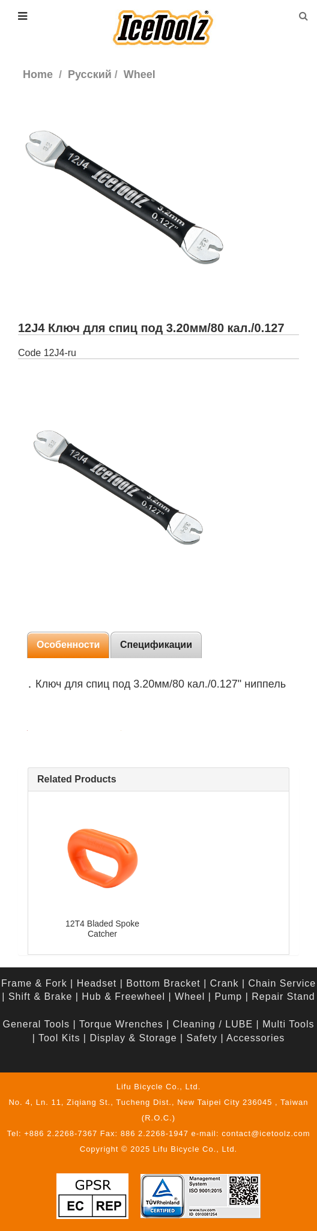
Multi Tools (288, 1024)
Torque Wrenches (121, 1024)
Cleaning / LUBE (213, 1024)
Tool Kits (59, 1038)
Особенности (68, 645)
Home (38, 74)
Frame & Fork (34, 983)
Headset (97, 983)
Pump (228, 996)
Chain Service (282, 983)
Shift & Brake (40, 996)
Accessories (255, 1038)
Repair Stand (283, 996)
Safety (202, 1038)
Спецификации (156, 645)
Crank (224, 983)
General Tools (36, 1024)
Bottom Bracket (163, 983)
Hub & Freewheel (123, 996)
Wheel (190, 996)
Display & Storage (133, 1038)
